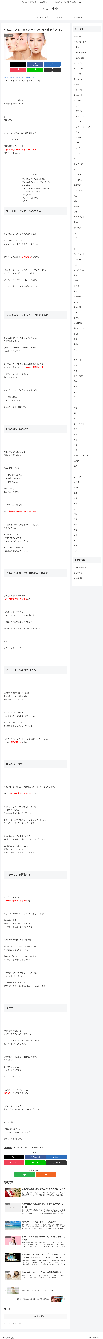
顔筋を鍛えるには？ (29, 180)
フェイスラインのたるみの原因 (33, 173)
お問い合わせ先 (80, 568)
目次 (32, 169)
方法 (42, 1143)
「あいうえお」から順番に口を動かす (36, 183)
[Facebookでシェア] (19, 64)
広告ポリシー (79, 573)
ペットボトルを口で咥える (32, 186)
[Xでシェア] (9, 64)
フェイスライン (26, 1143)
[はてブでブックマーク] (30, 64)
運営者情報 (78, 578)
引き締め (35, 1143)
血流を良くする (28, 190)
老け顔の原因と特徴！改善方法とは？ (19, 72)
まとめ (24, 196)
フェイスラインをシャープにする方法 (36, 177)
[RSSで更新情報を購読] (38, 1170)
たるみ (16, 1143)
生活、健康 (8, 1143)
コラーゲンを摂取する (30, 193)
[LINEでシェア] (51, 64)
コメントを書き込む (35, 1314)
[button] (62, 64)
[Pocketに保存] (41, 64)
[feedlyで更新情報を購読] (33, 1170)
